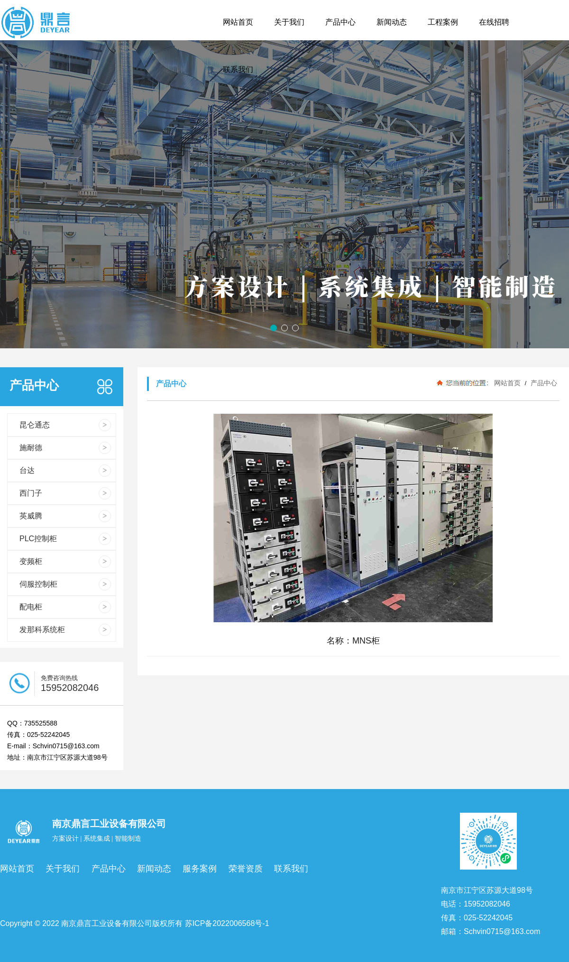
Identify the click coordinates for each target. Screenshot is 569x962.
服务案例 (200, 868)
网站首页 (507, 383)
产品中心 (543, 383)
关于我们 (63, 868)
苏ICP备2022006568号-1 (227, 923)
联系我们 (291, 868)
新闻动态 (154, 868)
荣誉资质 (246, 868)
